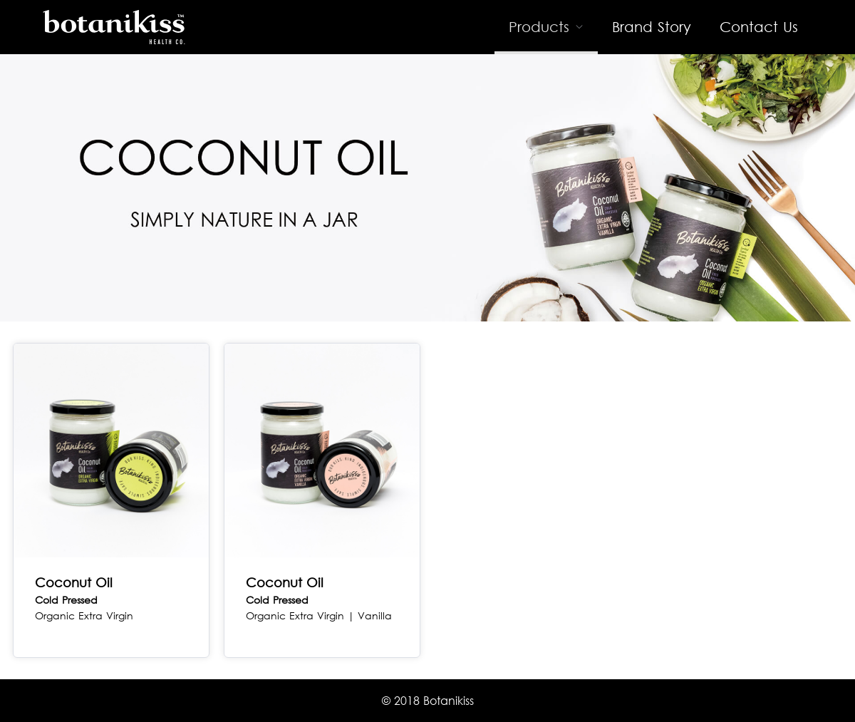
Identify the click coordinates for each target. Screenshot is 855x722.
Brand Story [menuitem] (651, 27)
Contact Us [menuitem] (759, 27)
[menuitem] (546, 27)
